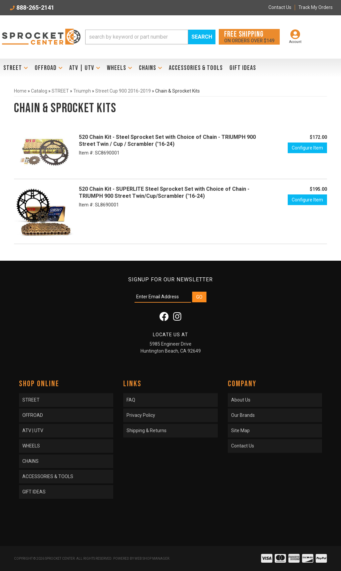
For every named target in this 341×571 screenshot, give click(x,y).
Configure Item (307, 147)
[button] (150, 37)
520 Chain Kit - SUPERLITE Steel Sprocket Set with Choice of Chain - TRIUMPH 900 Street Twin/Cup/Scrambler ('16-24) (164, 192)
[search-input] (137, 37)
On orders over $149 (249, 36)
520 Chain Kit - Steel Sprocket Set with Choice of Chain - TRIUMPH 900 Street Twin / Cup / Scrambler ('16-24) (167, 140)
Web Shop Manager (152, 558)
